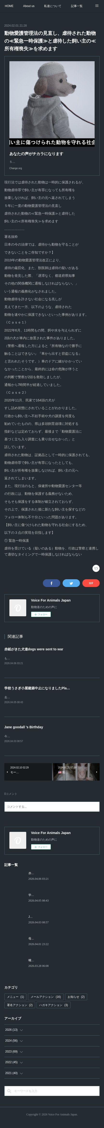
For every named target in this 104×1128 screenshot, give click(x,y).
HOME (9, 6)
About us (28, 6)
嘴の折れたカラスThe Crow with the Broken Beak (60, 966)
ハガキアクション (53, 1011)
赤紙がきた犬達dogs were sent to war (33, 654)
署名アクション (20, 1011)
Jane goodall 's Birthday (23, 733)
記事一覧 (77, 6)
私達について (52, 6)
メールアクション (46, 1002)
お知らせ (76, 1002)
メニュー (15, 1002)
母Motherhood (37, 944)
